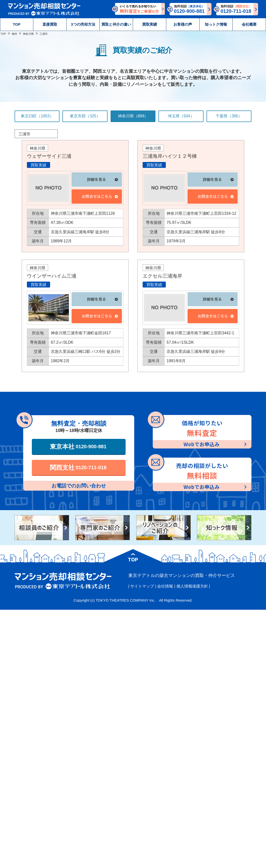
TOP (16, 24)
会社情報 (165, 586)
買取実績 (149, 24)
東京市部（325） (85, 116)
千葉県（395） (229, 116)
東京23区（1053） (37, 116)
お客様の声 (182, 24)
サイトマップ (142, 586)
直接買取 (49, 24)
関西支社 (78, 467)
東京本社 (78, 446)
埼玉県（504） (181, 116)
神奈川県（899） (133, 116)
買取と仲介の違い (116, 24)
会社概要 (249, 24)
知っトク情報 (216, 24)
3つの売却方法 (83, 24)
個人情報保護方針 (192, 586)
